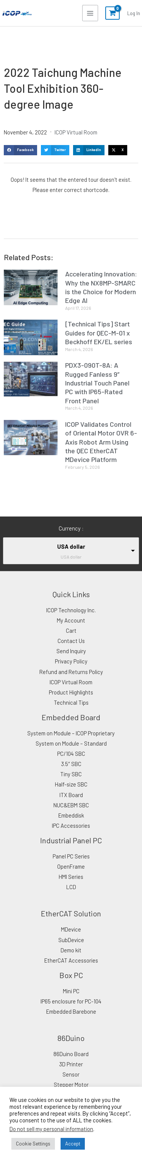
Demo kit (71, 950)
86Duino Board (71, 1053)
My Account (71, 620)
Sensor (71, 1074)
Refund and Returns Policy (71, 671)
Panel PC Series (71, 856)
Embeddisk (71, 815)
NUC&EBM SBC (71, 805)
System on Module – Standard (71, 743)
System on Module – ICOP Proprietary (71, 733)
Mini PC (71, 991)
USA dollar (71, 546)
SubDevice (71, 939)
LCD (71, 886)
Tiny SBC (71, 774)
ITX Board (71, 794)
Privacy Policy (71, 661)
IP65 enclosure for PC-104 (71, 1001)
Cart (71, 630)
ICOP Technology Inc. (71, 610)
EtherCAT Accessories (71, 960)
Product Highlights (71, 692)
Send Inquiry (71, 651)
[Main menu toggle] (90, 12)
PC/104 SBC (71, 753)
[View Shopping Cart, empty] (112, 13)
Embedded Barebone (71, 1011)
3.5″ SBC (71, 763)
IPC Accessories (71, 825)
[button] (20, 150)
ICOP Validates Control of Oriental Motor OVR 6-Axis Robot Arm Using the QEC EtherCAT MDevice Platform (101, 442)
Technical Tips (71, 702)
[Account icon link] (133, 13)
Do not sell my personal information (51, 1128)
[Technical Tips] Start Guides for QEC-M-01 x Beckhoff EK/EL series (98, 333)
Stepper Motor (71, 1084)
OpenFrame (71, 866)
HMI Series (71, 876)
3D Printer (71, 1064)
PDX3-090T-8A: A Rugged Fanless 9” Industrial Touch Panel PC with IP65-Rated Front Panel (97, 383)
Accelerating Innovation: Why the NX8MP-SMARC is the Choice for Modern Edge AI (101, 287)
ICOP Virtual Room (76, 132)
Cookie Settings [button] (33, 1144)
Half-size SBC (71, 784)
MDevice (71, 929)
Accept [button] (72, 1144)
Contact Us (71, 640)
